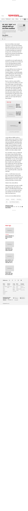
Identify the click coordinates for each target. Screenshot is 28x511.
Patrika (17, 290)
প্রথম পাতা (3, 19)
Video (17, 287)
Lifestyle (14, 285)
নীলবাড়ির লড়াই (8, 19)
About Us (22, 286)
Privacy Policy (23, 289)
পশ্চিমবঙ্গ (17, 19)
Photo (17, 286)
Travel (14, 286)
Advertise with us (23, 288)
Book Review (14, 289)
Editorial (8, 285)
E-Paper (2, 15)
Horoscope (14, 291)
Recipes (14, 287)
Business (4, 292)
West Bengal (5, 286)
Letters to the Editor (9, 287)
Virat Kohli (12, 199)
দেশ (20, 19)
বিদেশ (23, 19)
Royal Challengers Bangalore (14, 201)
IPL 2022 (7, 199)
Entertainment (5, 291)
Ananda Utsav (18, 285)
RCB (6, 201)
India (3, 287)
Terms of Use (23, 285)
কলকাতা (13, 19)
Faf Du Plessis (19, 199)
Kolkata (4, 285)
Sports (4, 21)
